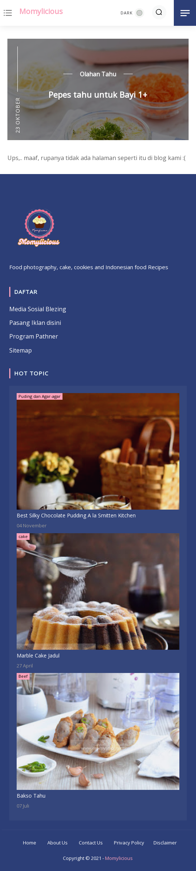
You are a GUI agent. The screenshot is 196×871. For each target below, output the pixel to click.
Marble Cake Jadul (38, 655)
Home (29, 842)
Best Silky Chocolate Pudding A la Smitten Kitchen (76, 515)
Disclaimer (165, 842)
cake (23, 536)
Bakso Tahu (31, 795)
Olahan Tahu (98, 74)
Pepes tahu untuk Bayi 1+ (97, 94)
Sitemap (20, 350)
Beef (23, 676)
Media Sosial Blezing (37, 309)
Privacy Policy (129, 842)
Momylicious (41, 11)
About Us (57, 842)
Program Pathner (33, 336)
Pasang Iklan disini (35, 323)
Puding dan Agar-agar (39, 396)
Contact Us (91, 842)
